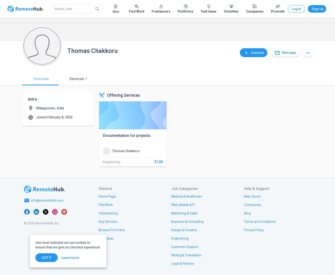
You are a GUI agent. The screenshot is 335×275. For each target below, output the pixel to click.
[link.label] (252, 196)
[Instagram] (55, 211)
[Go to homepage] (44, 189)
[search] (76, 9)
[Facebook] (27, 211)
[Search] (97, 9)
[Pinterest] (64, 211)
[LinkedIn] (36, 211)
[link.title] (107, 196)
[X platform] (45, 211)
